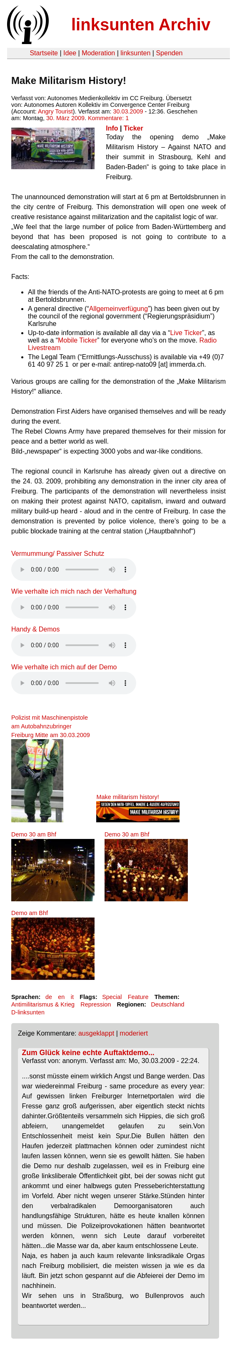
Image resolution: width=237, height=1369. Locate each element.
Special (112, 997)
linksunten (135, 53)
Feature (138, 997)
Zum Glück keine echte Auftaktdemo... (88, 1052)
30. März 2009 (65, 118)
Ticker (133, 128)
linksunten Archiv (140, 24)
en (61, 997)
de (48, 997)
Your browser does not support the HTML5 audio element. (73, 569)
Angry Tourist (55, 111)
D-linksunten (28, 1012)
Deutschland (167, 1004)
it (72, 997)
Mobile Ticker (77, 340)
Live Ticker (186, 332)
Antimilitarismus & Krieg (43, 1004)
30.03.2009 (128, 111)
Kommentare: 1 (108, 118)
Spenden (169, 53)
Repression (95, 1004)
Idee (69, 53)
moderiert (134, 1033)
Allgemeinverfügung (118, 308)
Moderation (98, 53)
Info (112, 128)
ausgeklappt (96, 1033)
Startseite (44, 53)
